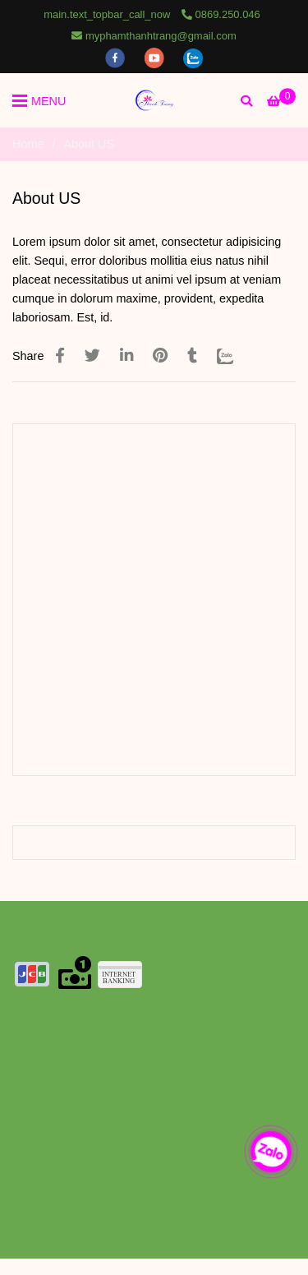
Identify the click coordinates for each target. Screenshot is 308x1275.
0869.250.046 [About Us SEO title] (221, 14)
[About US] (154, 100)
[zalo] (193, 57)
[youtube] (156, 57)
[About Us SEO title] (281, 101)
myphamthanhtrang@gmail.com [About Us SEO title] (153, 36)
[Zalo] (235, 355)
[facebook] (116, 57)
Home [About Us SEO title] (28, 143)
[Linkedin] (126, 355)
